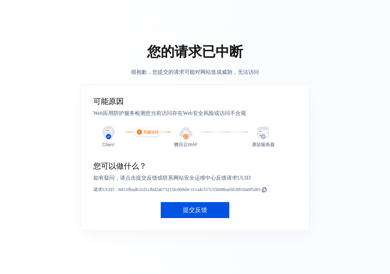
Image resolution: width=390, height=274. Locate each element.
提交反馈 (195, 210)
